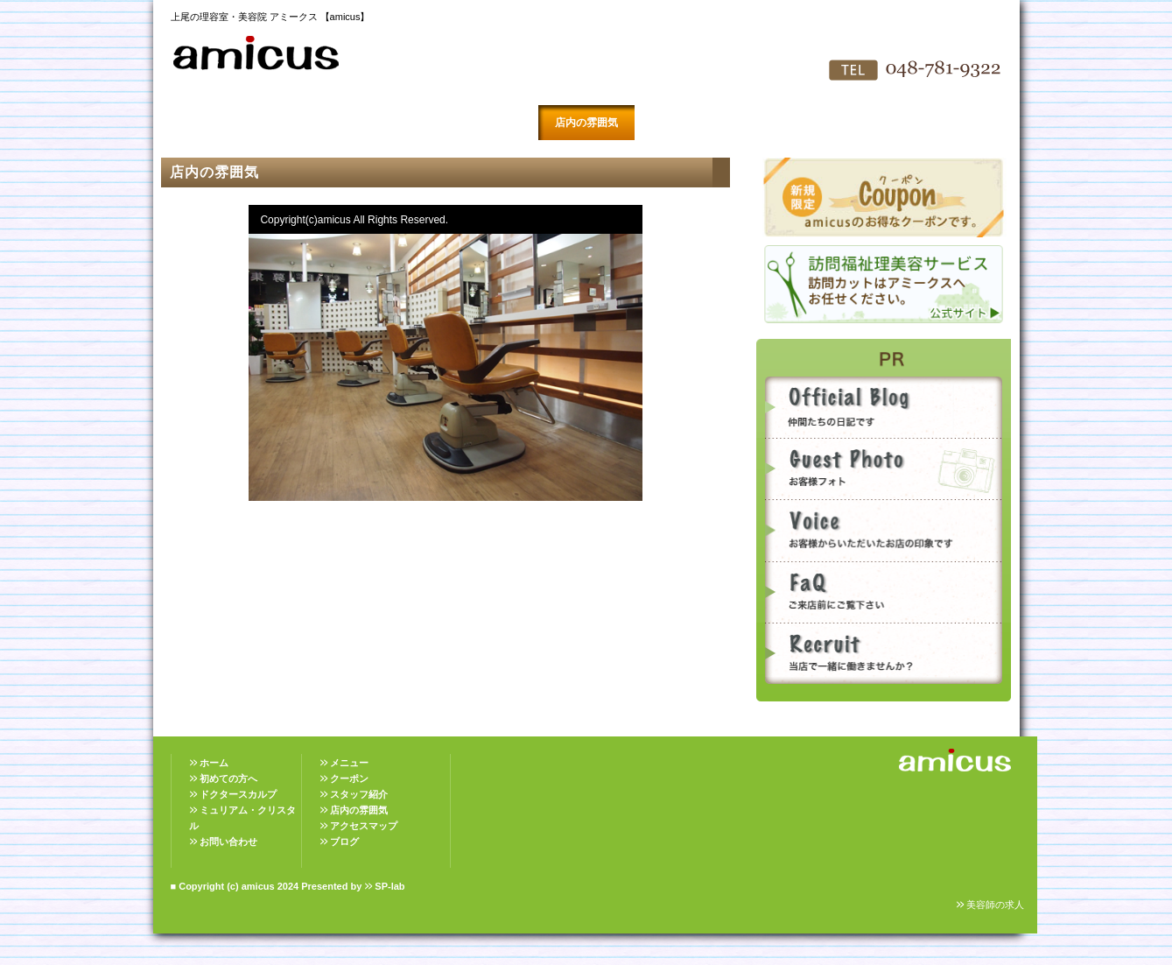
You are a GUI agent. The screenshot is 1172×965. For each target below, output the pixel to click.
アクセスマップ (682, 122)
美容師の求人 (995, 904)
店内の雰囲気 (586, 122)
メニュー (349, 762)
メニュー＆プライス (394, 122)
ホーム (214, 762)
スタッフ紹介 (490, 122)
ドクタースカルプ (238, 794)
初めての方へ (297, 122)
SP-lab (389, 886)
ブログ (344, 841)
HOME (201, 122)
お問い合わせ (779, 122)
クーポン (349, 778)
